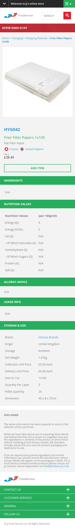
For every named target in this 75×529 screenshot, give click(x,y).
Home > (6, 38)
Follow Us (37, 514)
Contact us (37, 490)
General (37, 506)
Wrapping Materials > (37, 38)
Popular (14, 149)
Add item (37, 168)
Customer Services (37, 498)
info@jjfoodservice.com (56, 466)
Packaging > (18, 38)
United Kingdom (34, 149)
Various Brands (48, 337)
